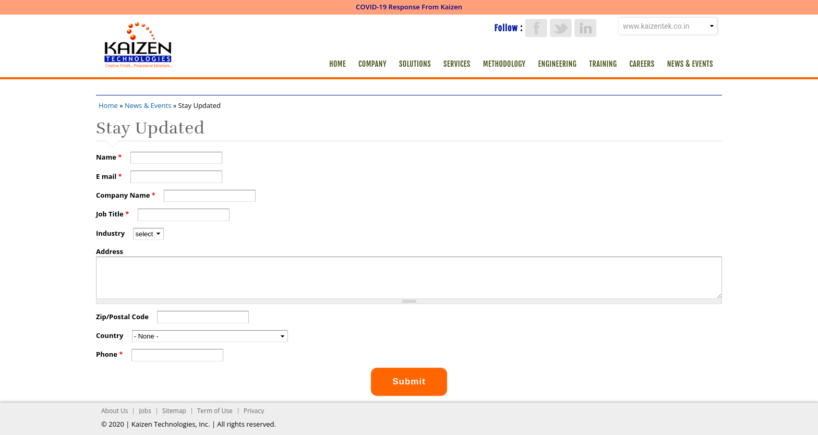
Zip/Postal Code (123, 316)
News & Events (690, 63)
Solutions (415, 63)
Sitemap (174, 410)
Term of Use (215, 410)
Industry (111, 233)
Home (337, 63)
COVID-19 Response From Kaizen (409, 6)
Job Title (112, 214)
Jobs (145, 410)
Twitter (561, 28)
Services (457, 63)
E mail (109, 176)
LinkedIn (585, 28)
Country (110, 335)
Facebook (536, 28)
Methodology (504, 63)
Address (109, 251)
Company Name (125, 195)
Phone (109, 354)
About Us (114, 410)
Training (603, 63)
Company (372, 63)
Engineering (557, 63)
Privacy (254, 410)
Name (109, 157)
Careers (641, 63)
